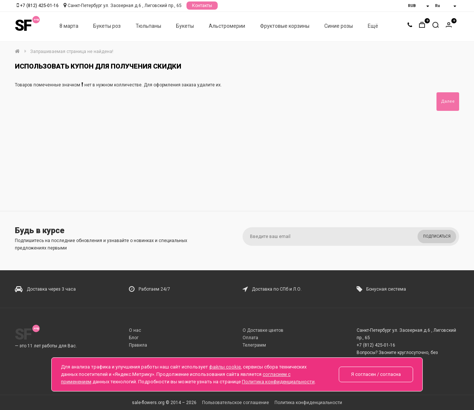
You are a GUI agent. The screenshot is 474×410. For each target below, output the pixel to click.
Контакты (202, 5)
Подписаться (437, 236)
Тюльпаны (148, 26)
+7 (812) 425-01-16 (39, 5)
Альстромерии (227, 26)
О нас (135, 330)
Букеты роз (107, 26)
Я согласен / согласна (376, 374)
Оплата (250, 337)
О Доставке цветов (263, 330)
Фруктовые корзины (284, 26)
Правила (138, 345)
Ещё (373, 26)
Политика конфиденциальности (308, 402)
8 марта (68, 26)
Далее (448, 101)
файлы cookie (225, 367)
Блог (134, 337)
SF (23, 26)
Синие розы (338, 26)
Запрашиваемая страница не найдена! (71, 51)
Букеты (185, 26)
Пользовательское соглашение (235, 402)
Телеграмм (254, 345)
